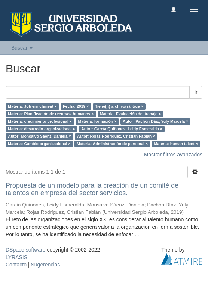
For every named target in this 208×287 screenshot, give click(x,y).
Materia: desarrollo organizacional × (41, 129)
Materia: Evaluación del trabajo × (130, 114)
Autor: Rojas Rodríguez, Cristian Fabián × (116, 136)
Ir (196, 92)
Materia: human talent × (176, 143)
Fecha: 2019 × (76, 106)
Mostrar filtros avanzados (173, 154)
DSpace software (26, 250)
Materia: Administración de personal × (112, 143)
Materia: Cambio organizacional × (39, 143)
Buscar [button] (22, 48)
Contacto (16, 265)
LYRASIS (16, 257)
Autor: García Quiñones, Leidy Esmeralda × (121, 129)
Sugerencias (45, 265)
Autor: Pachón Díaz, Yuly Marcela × (155, 121)
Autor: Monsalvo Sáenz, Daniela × (39, 136)
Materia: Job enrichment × (32, 106)
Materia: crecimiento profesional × (40, 121)
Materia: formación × (97, 121)
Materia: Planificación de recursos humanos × (51, 114)
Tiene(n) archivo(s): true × (119, 106)
